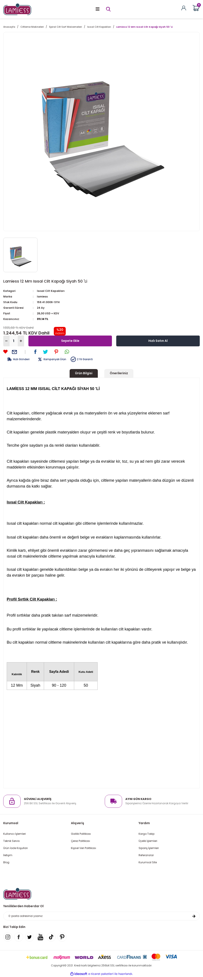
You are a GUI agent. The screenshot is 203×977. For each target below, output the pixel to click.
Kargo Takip (146, 834)
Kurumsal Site (148, 862)
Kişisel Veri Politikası (83, 848)
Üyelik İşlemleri (148, 841)
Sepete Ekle (70, 341)
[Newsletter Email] (101, 916)
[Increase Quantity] (21, 341)
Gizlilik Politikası (81, 834)
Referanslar (146, 855)
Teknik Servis (11, 841)
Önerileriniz (119, 373)
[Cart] (196, 8)
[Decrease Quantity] (6, 341)
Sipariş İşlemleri (149, 848)
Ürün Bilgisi (83, 373)
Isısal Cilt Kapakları (51, 291)
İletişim (7, 855)
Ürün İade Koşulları (15, 848)
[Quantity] (14, 341)
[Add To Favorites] (5, 352)
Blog (6, 862)
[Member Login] (183, 8)
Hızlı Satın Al (158, 341)
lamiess (42, 296)
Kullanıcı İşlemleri (14, 834)
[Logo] (17, 9)
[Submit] (193, 916)
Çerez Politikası (80, 841)
